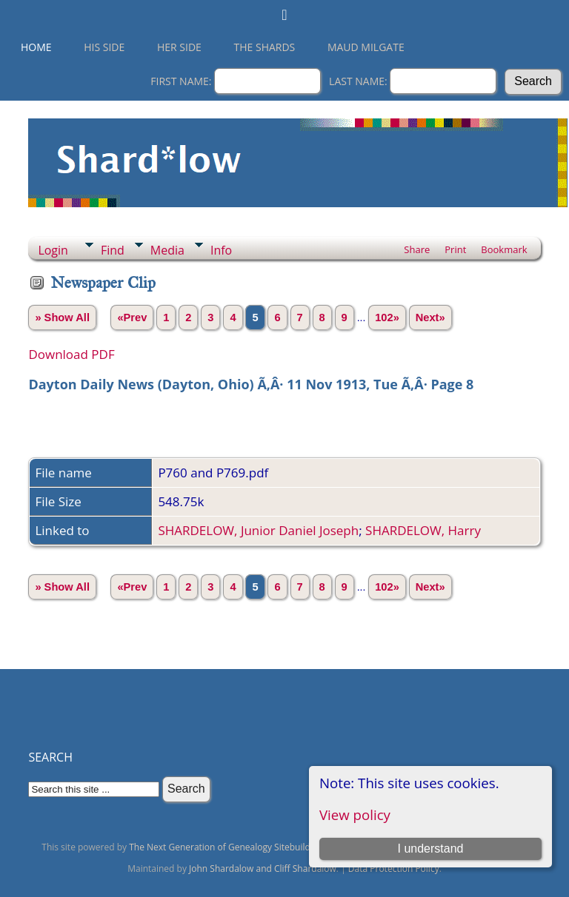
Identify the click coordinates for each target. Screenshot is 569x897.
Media (167, 250)
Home (36, 47)
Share (417, 249)
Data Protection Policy (393, 868)
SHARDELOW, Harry (423, 530)
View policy (354, 814)
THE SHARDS (265, 47)
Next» (430, 317)
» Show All (62, 317)
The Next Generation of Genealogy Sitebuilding (226, 847)
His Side (104, 47)
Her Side (179, 47)
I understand (430, 848)
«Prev (132, 317)
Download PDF (71, 354)
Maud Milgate (366, 47)
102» (387, 317)
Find (112, 250)
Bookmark (504, 249)
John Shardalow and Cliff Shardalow (262, 868)
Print (455, 249)
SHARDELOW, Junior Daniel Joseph (258, 530)
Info (221, 250)
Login (53, 250)
